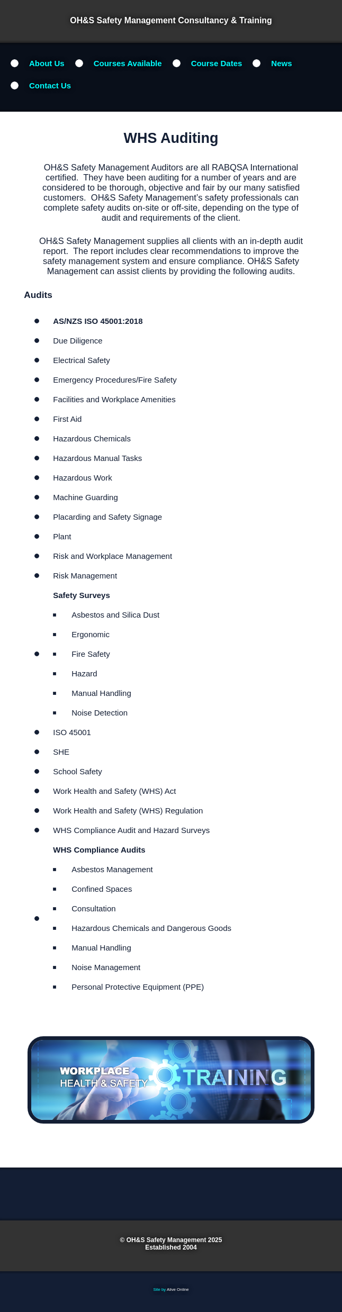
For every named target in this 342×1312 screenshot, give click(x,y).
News (281, 63)
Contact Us (50, 85)
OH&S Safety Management (166, 1240)
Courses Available (128, 63)
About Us (47, 63)
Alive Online (178, 1289)
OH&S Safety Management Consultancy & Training (171, 20)
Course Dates (216, 63)
